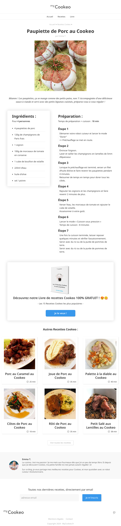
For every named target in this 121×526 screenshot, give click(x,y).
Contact (69, 519)
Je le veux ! (60, 313)
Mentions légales (55, 519)
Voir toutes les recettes (60, 442)
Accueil (50, 16)
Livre (72, 16)
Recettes (61, 16)
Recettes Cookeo (64, 24)
